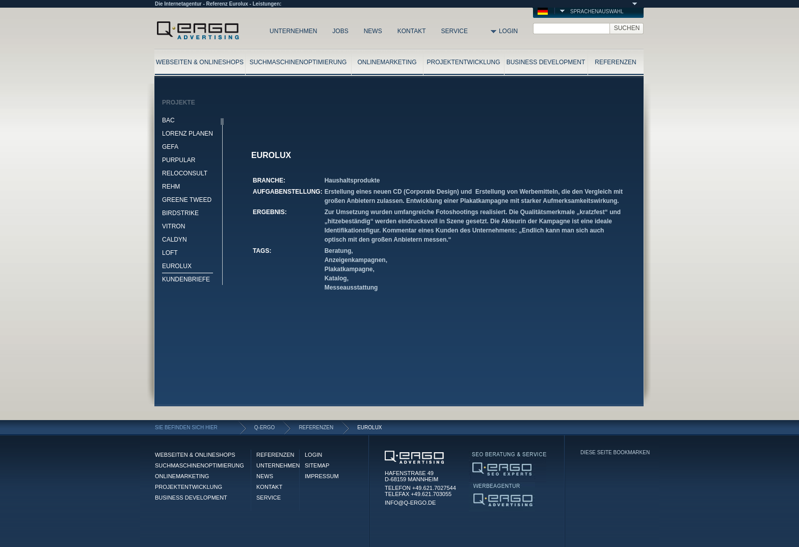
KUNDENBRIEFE (186, 279)
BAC (168, 120)
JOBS (340, 31)
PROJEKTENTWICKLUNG (463, 62)
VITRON (173, 226)
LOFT (170, 252)
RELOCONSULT (184, 173)
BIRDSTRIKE (180, 213)
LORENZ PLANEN (187, 133)
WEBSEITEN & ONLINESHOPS (200, 62)
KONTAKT (411, 31)
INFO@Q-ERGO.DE (410, 503)
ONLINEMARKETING (386, 62)
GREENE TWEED (186, 199)
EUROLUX (177, 266)
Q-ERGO (264, 427)
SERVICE (454, 31)
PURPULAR (178, 160)
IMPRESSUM (322, 476)
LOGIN (508, 31)
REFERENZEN (615, 62)
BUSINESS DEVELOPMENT (546, 62)
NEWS (373, 31)
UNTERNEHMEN (293, 31)
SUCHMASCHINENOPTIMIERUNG (298, 62)
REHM (171, 186)
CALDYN (174, 239)
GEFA (170, 146)
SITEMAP (317, 465)
